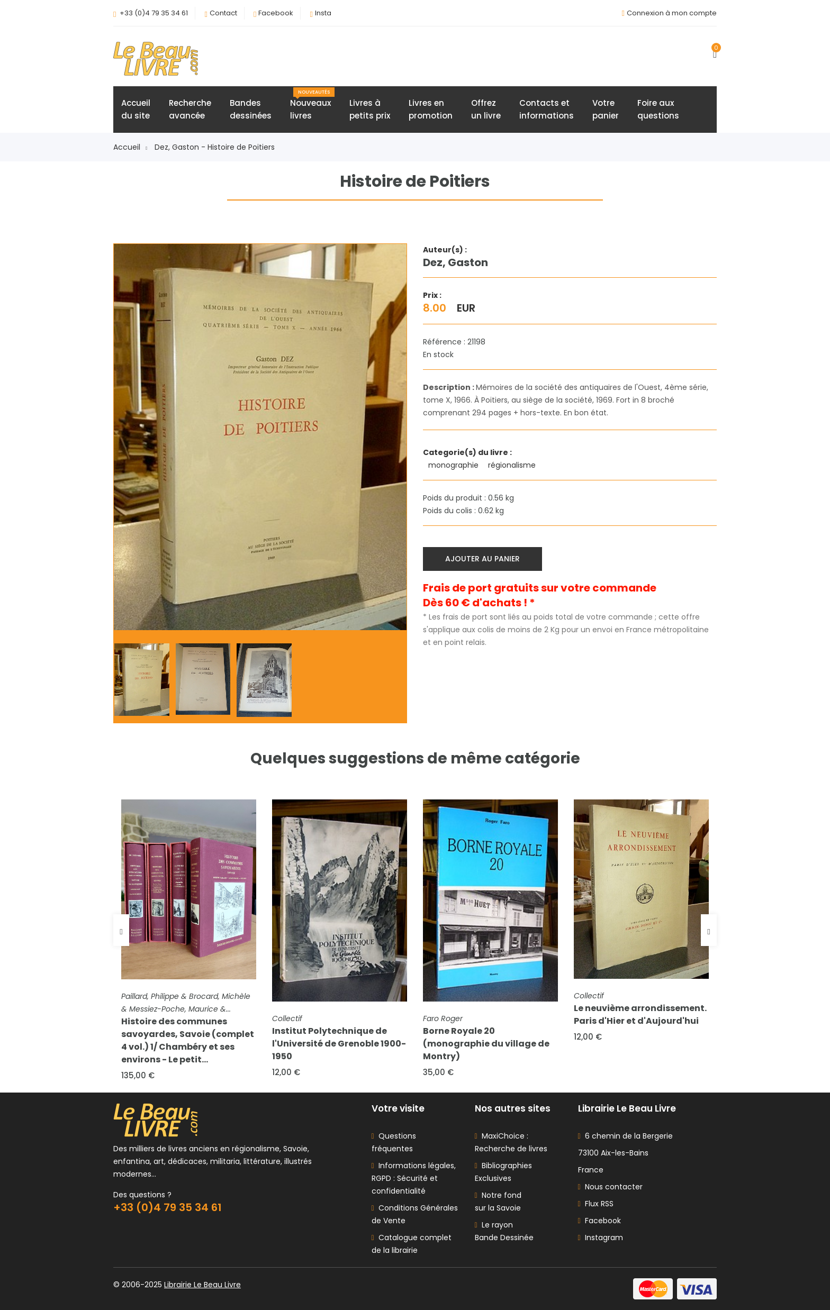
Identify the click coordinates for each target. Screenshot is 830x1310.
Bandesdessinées (251, 109)
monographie (454, 465)
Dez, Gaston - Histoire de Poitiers (215, 147)
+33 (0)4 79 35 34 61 (154, 13)
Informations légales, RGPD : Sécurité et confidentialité (414, 1178)
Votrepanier (605, 109)
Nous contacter (610, 1186)
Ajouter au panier (482, 558)
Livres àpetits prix (369, 109)
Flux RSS (596, 1203)
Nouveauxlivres (312, 104)
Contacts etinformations (546, 109)
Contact (223, 13)
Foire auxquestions (658, 109)
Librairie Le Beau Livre (202, 1284)
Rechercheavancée (190, 109)
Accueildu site (135, 109)
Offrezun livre (486, 109)
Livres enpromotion (431, 109)
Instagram (600, 1237)
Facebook (275, 13)
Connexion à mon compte (672, 13)
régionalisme (513, 465)
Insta (323, 13)
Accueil (130, 147)
